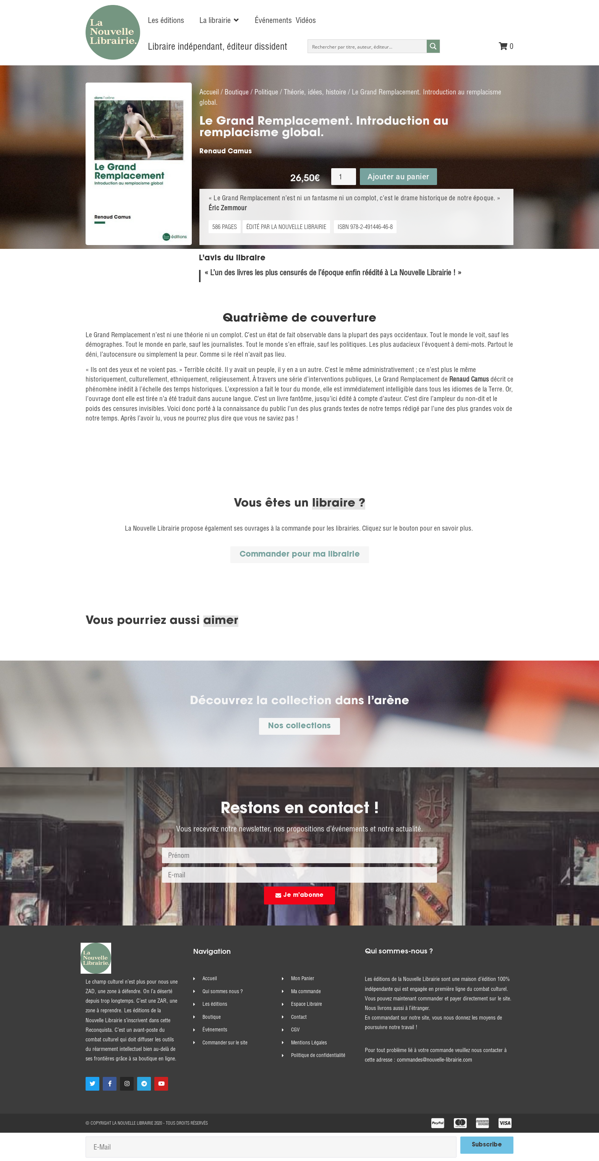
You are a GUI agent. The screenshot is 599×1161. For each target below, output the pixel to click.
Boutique (237, 91)
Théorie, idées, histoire (315, 91)
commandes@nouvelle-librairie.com (434, 1059)
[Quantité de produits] (343, 176)
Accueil (209, 91)
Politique (266, 91)
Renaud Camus (225, 151)
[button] (219, 20)
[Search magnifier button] (433, 46)
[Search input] (367, 46)
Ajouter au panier (398, 176)
